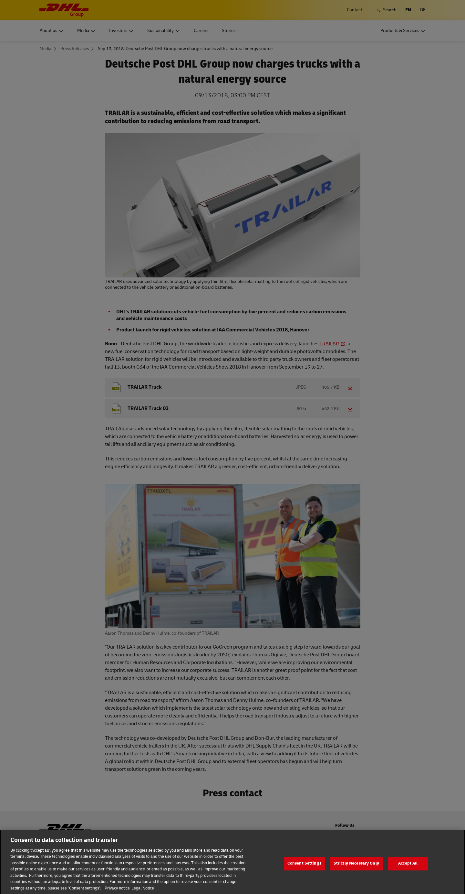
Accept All (408, 869)
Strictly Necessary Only (356, 869)
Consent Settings (304, 869)
